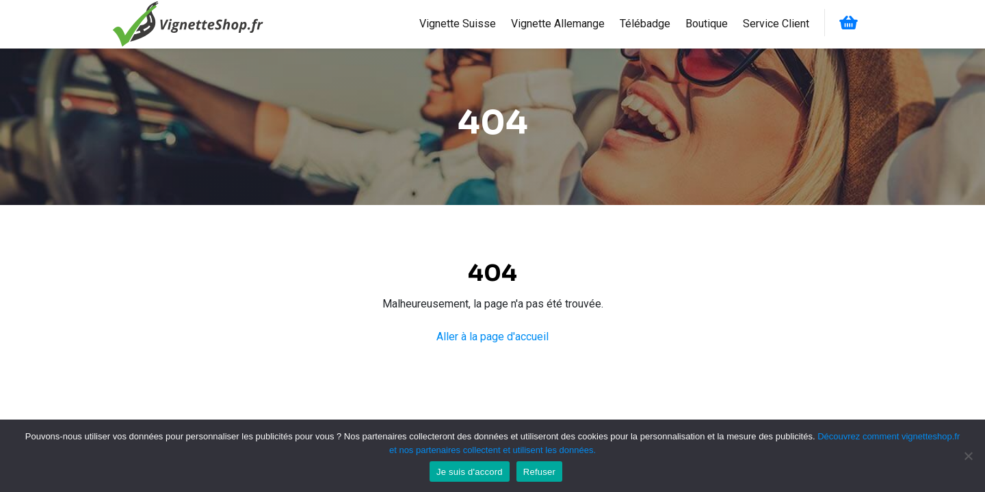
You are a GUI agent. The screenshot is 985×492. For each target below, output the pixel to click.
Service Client (776, 23)
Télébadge (645, 23)
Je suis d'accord (469, 472)
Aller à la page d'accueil (492, 336)
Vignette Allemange (558, 23)
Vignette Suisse (457, 23)
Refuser (539, 472)
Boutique (706, 23)
